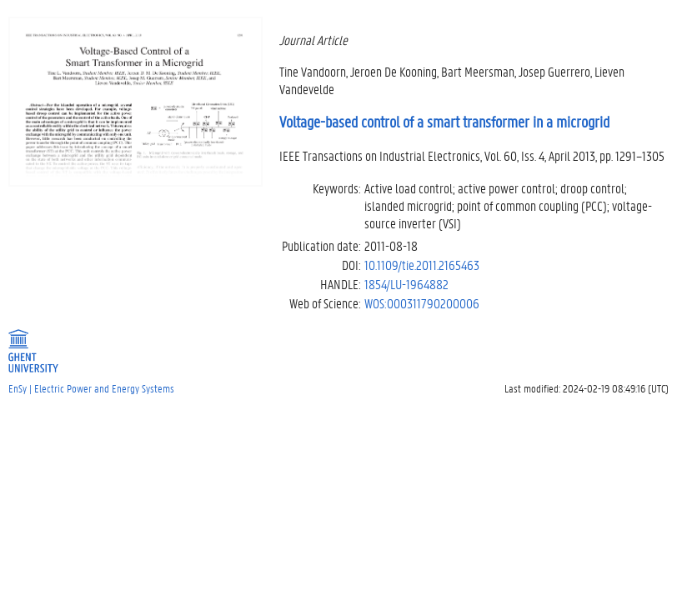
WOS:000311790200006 (421, 303)
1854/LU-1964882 (406, 283)
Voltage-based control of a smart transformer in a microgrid (444, 122)
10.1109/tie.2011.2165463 (421, 264)
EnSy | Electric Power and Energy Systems (91, 388)
